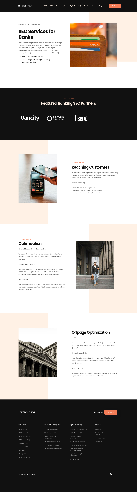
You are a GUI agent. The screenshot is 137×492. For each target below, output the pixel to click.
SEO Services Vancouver (26, 433)
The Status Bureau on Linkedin (101, 433)
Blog (100, 6)
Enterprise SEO (23, 447)
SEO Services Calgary (25, 440)
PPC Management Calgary (52, 445)
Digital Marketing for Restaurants (76, 454)
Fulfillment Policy (100, 438)
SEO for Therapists (24, 457)
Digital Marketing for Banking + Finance (76, 449)
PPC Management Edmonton (53, 448)
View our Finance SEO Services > (33, 56)
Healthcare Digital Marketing (75, 437)
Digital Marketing (75, 6)
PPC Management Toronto (52, 441)
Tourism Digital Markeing (77, 441)
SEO (45, 6)
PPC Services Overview (51, 429)
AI (56, 6)
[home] (25, 5)
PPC (51, 6)
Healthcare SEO (23, 443)
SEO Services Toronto (25, 436)
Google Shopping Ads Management (50, 437)
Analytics (63, 6)
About (93, 6)
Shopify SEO (22, 454)
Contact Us (115, 6)
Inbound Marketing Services (78, 445)
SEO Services (23, 429)
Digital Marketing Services (78, 433)
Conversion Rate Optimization (75, 460)
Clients (86, 6)
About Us (98, 429)
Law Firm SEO (23, 450)
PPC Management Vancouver (53, 433)
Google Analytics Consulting (78, 429)
